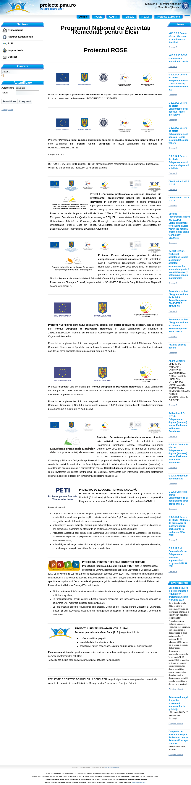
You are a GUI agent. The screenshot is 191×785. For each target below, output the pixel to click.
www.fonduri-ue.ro (139, 782)
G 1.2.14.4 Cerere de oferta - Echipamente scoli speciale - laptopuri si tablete (179, 162)
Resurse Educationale (20, 36)
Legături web (15, 50)
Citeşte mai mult (56, 154)
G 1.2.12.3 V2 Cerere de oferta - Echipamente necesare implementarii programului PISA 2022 (178, 557)
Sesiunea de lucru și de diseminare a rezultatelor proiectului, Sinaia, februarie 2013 (178, 594)
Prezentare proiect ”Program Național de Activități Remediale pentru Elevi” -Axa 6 (178, 325)
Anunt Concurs (177, 361)
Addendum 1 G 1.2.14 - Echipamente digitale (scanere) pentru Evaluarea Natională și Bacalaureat (178, 422)
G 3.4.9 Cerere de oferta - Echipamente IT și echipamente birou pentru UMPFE (178, 498)
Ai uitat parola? (7, 110)
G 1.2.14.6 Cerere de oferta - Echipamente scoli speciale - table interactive (178, 109)
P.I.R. (11, 43)
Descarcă (173, 47)
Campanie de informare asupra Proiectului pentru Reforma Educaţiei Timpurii (178, 737)
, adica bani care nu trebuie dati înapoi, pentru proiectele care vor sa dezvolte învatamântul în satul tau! (105, 644)
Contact (12, 56)
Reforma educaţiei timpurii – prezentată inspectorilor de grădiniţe (178, 703)
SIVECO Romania (111, 767)
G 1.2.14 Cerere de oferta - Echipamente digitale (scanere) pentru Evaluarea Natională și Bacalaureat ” (178, 453)
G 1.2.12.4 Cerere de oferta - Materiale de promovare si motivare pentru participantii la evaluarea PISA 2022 (179, 526)
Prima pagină (15, 30)
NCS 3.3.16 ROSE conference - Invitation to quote (178, 58)
